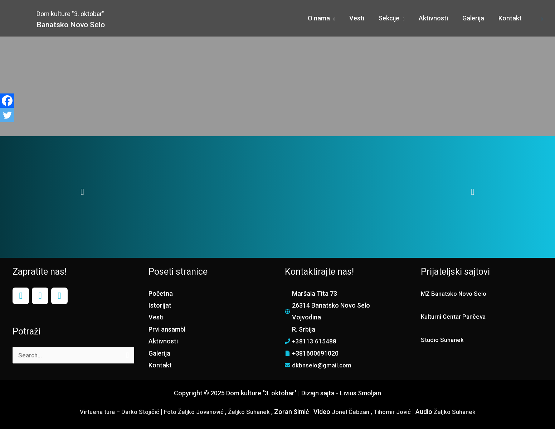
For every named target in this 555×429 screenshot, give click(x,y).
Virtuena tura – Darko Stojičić (113, 411)
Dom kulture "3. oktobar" (95, 12)
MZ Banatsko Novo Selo (456, 293)
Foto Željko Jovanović (192, 411)
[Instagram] (40, 296)
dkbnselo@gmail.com (323, 365)
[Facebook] (7, 100)
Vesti (156, 317)
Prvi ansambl (167, 329)
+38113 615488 (314, 341)
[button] (82, 191)
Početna (161, 293)
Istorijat (160, 305)
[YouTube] (59, 296)
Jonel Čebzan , (357, 411)
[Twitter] (7, 115)
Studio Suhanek (443, 339)
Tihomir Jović (399, 411)
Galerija (159, 353)
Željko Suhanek (251, 411)
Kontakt (160, 365)
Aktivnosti (163, 341)
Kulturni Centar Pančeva (456, 316)
